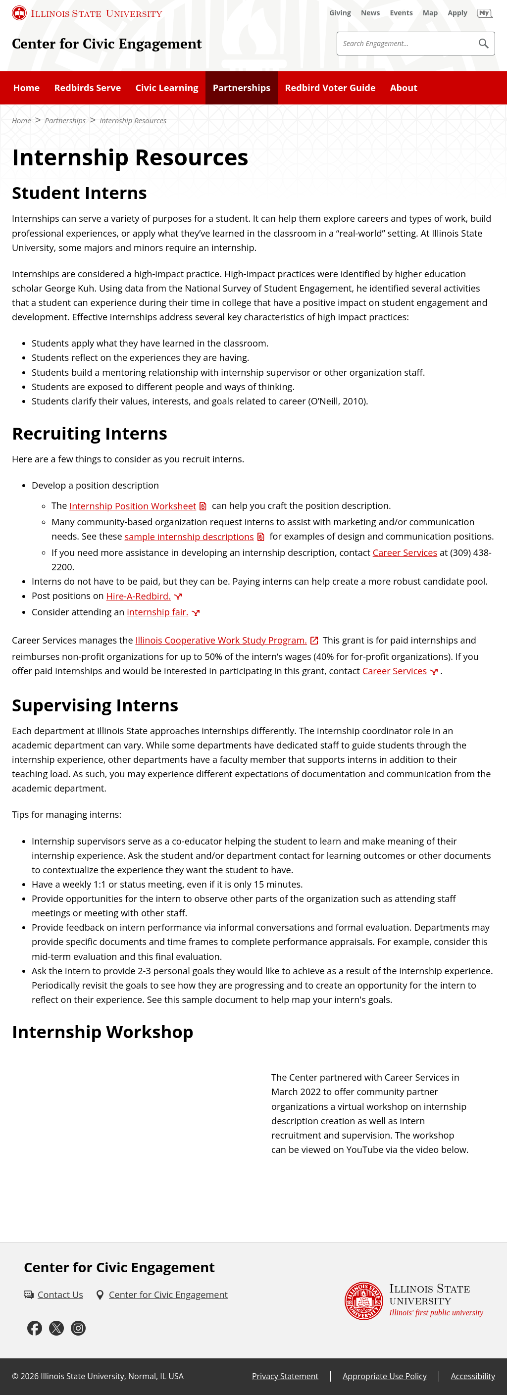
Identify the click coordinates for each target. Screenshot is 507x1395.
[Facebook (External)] (35, 1328)
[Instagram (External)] (78, 1328)
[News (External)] (370, 13)
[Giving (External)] (340, 13)
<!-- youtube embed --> (136, 1126)
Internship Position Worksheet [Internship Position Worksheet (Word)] (132, 506)
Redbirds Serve (87, 88)
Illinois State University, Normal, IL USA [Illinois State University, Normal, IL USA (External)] (112, 1376)
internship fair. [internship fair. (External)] (157, 612)
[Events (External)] (401, 13)
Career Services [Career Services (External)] (394, 671)
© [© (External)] (15, 1376)
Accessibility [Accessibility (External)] (473, 1376)
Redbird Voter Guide (330, 88)
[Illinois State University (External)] (87, 13)
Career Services (405, 552)
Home (26, 88)
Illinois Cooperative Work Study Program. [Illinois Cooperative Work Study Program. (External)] (221, 640)
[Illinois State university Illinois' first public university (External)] (414, 1301)
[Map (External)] (430, 13)
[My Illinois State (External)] (485, 13)
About (403, 88)
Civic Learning (166, 88)
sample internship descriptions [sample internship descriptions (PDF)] (189, 537)
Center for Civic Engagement (107, 43)
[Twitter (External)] (56, 1328)
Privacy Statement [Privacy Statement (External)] (285, 1376)
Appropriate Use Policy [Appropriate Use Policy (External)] (384, 1376)
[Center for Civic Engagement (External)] (161, 1295)
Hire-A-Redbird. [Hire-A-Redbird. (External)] (138, 596)
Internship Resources (133, 120)
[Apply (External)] (457, 13)
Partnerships (242, 88)
